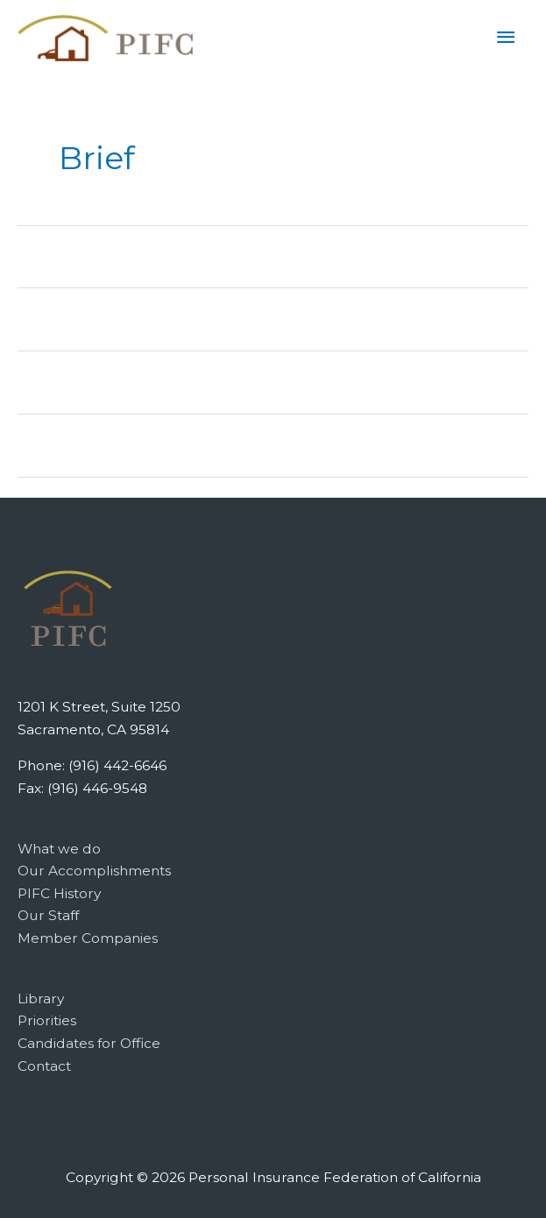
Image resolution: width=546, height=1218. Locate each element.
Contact (44, 1066)
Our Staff (48, 915)
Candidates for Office (89, 1043)
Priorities (47, 1020)
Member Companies (88, 938)
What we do (59, 848)
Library (41, 998)
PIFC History (59, 893)
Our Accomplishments (94, 870)
